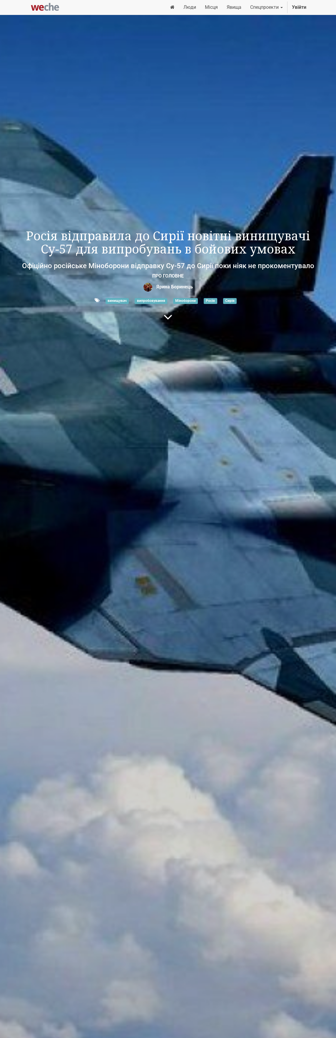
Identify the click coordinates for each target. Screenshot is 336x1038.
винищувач (117, 301)
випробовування (151, 301)
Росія (210, 301)
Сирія (230, 301)
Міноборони (185, 301)
